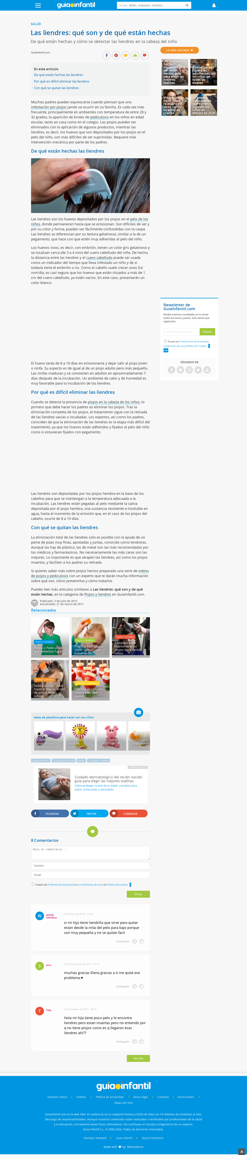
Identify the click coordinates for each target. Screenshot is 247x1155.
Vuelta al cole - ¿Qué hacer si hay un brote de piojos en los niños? (49, 691)
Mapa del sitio (123, 1102)
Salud (36, 24)
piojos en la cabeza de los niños (114, 402)
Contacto (163, 1097)
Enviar (138, 894)
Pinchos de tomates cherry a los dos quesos (88, 692)
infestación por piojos (49, 107)
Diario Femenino (152, 1138)
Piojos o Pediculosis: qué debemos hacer (48, 649)
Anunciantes (186, 1097)
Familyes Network (95, 1138)
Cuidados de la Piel (63, 760)
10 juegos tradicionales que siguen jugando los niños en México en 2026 (203, 105)
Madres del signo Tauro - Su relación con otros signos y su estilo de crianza (175, 105)
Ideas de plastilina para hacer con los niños (64, 717)
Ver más (138, 1058)
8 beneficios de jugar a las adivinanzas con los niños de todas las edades (204, 75)
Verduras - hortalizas (87, 683)
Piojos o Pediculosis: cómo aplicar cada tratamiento (89, 649)
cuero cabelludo (99, 257)
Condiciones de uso (90, 884)
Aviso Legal (140, 1097)
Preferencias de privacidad (63, 884)
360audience (135, 1147)
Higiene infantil (40, 760)
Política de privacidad (110, 1097)
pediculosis (99, 117)
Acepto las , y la (82, 884)
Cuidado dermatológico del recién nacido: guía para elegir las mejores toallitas (174, 73)
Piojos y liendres (97, 594)
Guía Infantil (124, 1138)
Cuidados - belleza (98, 760)
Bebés (81, 760)
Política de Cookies (117, 884)
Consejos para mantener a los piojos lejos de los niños (128, 648)
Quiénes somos (57, 1097)
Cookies (81, 1097)
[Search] (187, 5)
